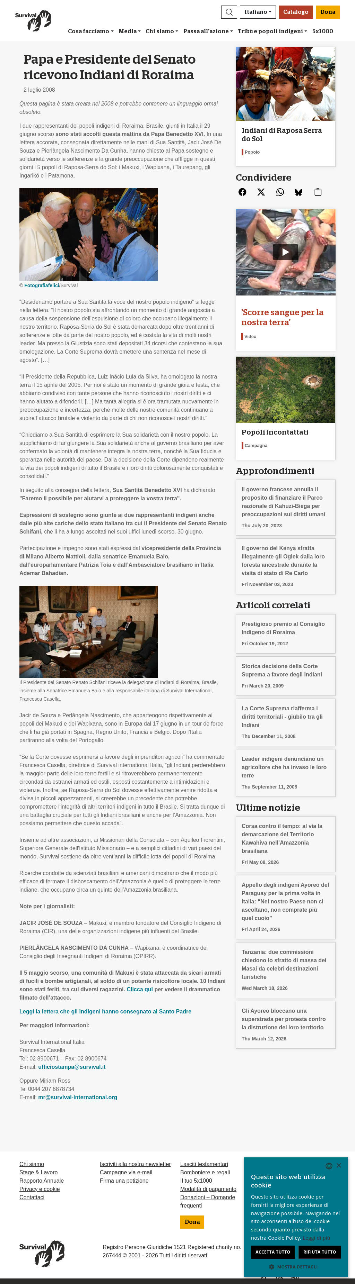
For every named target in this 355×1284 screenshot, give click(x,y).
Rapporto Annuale (41, 1181)
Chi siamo (160, 31)
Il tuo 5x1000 (196, 1181)
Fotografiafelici (41, 285)
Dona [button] (327, 12)
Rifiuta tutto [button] (319, 1252)
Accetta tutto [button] (273, 1252)
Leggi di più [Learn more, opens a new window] (316, 1238)
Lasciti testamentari (204, 1164)
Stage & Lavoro (38, 1172)
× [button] (338, 1165)
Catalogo (296, 12)
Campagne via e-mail (126, 1172)
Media (128, 31)
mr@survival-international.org (77, 1097)
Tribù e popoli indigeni (270, 31)
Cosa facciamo (88, 31)
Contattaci (31, 1197)
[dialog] (296, 1217)
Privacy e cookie (39, 1189)
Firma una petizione (124, 1181)
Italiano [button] (255, 12)
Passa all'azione (206, 31)
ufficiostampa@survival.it (71, 1067)
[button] (229, 12)
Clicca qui (140, 989)
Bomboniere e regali (205, 1172)
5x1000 (322, 31)
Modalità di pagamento (208, 1189)
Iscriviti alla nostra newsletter (135, 1164)
